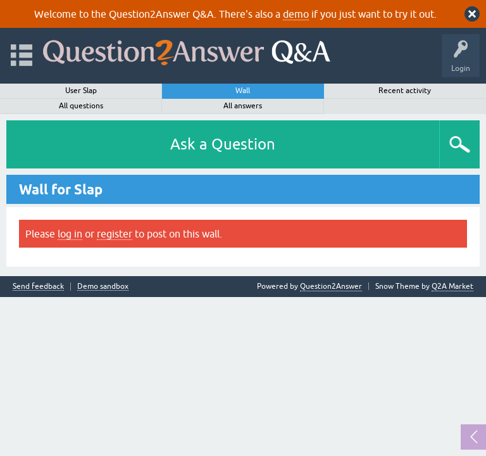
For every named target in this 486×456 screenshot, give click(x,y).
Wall (242, 90)
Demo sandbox (102, 286)
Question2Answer (331, 286)
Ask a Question (222, 144)
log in (70, 233)
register (114, 233)
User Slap (81, 90)
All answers (242, 105)
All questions (81, 105)
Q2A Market (452, 286)
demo (296, 14)
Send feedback (38, 286)
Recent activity (404, 90)
